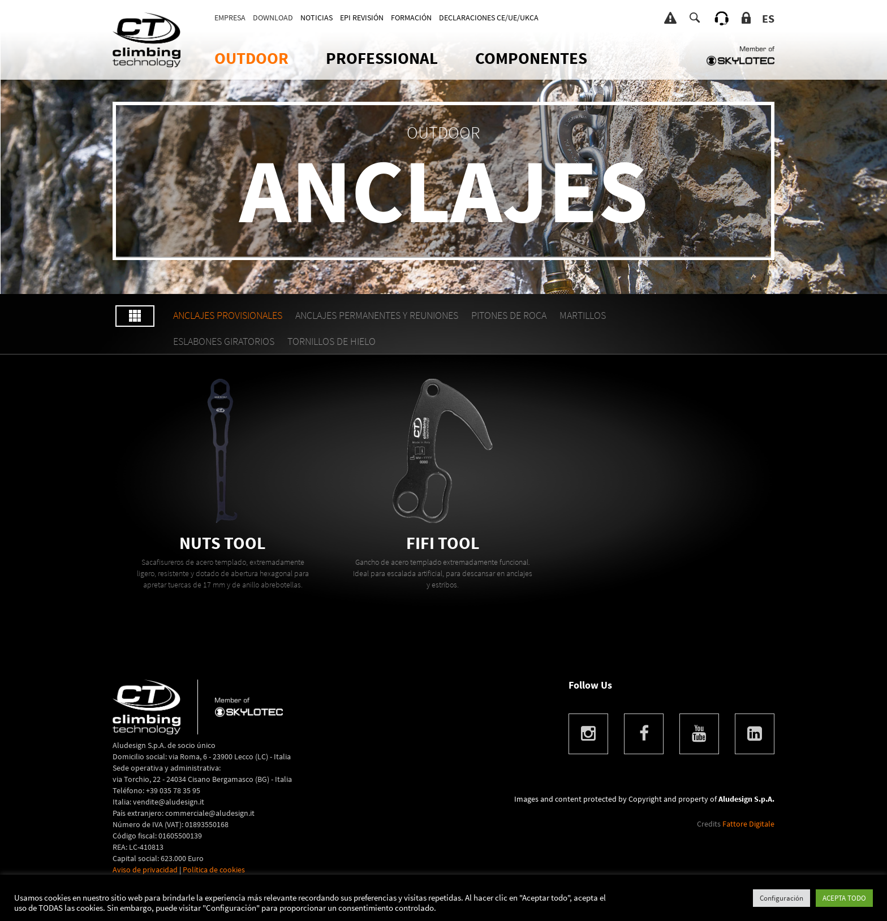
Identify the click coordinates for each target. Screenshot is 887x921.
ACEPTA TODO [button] (844, 898)
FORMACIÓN (411, 17)
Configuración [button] (781, 898)
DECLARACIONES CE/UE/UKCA (489, 17)
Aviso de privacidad (145, 869)
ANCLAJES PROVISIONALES (227, 315)
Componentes (531, 57)
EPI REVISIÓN (362, 17)
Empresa (230, 17)
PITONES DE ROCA (508, 315)
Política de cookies (214, 869)
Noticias (316, 17)
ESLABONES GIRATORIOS (223, 341)
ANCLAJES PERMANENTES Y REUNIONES (376, 315)
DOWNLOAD (273, 17)
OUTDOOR (251, 57)
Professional (382, 57)
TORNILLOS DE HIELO (331, 341)
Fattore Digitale (748, 824)
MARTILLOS (582, 315)
